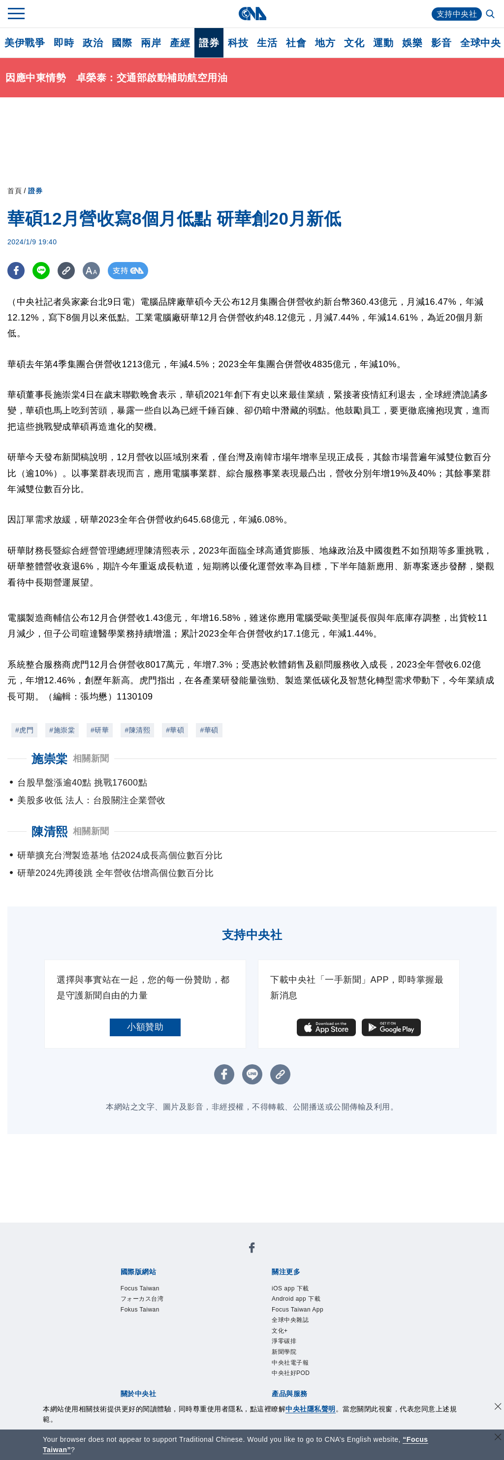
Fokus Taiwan (147, 1315)
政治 (93, 42)
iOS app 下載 (297, 1289)
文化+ (283, 1340)
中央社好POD (298, 1392)
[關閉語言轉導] (498, 1438)
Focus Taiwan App (307, 1315)
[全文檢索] (491, 14)
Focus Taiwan (147, 1289)
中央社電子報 (297, 1379)
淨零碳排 (289, 1353)
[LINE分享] (41, 270)
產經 (180, 42)
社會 (296, 42)
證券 (209, 42)
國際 (122, 42)
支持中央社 (457, 14)
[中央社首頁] (252, 13)
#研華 (100, 730)
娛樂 (412, 42)
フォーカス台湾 (151, 1302)
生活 (267, 42)
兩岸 (151, 42)
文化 (354, 42)
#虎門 (24, 730)
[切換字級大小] (91, 270)
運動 (383, 42)
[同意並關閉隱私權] (498, 1407)
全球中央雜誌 (297, 1328)
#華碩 (175, 730)
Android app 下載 (305, 1302)
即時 (64, 42)
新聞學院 (289, 1366)
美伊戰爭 (24, 42)
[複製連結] (66, 270)
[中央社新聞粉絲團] (252, 1250)
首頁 (14, 191)
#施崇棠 (62, 730)
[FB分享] (16, 270)
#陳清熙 (137, 730)
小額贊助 (145, 1027)
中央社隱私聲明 (310, 1409)
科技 (238, 42)
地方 (325, 42)
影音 (441, 42)
